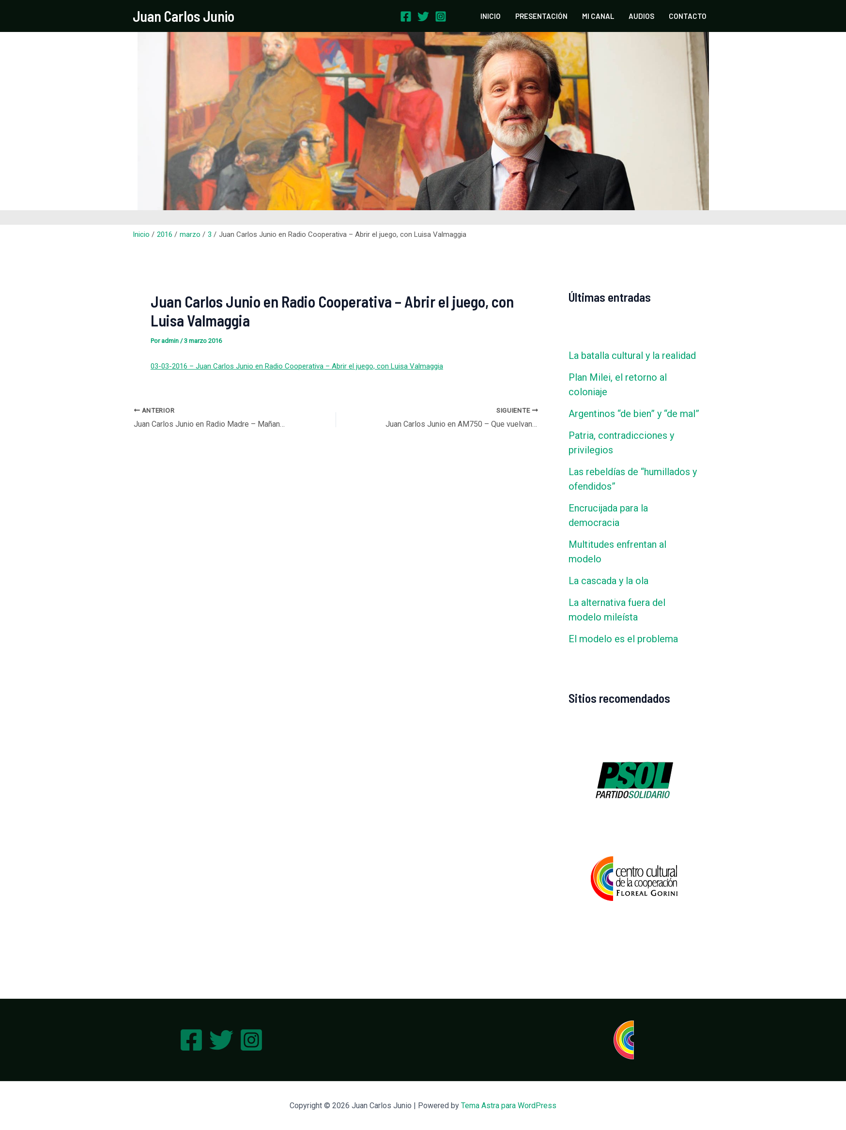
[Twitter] (423, 16)
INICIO (490, 16)
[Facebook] (406, 16)
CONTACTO (688, 16)
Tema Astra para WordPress (508, 1105)
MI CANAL (598, 16)
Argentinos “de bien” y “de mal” (634, 413)
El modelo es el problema (623, 639)
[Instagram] (440, 16)
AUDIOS (641, 16)
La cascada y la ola (608, 581)
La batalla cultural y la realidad (632, 355)
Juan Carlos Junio (183, 16)
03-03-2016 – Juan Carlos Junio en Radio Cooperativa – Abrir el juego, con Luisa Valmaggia (297, 366)
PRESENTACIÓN (541, 16)
